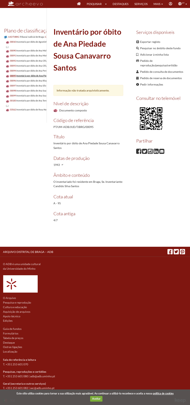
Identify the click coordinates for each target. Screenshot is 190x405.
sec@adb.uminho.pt (42, 388)
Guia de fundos (12, 328)
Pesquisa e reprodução (17, 302)
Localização (10, 351)
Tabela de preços (13, 338)
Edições (8, 320)
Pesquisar (94, 4)
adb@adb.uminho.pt (42, 376)
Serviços (141, 4)
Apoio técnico (11, 316)
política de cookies (163, 393)
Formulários (10, 333)
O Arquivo (9, 298)
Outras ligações (12, 347)
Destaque (9, 342)
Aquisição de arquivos (16, 311)
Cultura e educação (15, 307)
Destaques (120, 4)
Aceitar (96, 398)
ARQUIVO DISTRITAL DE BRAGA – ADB (28, 252)
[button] (107, 4)
